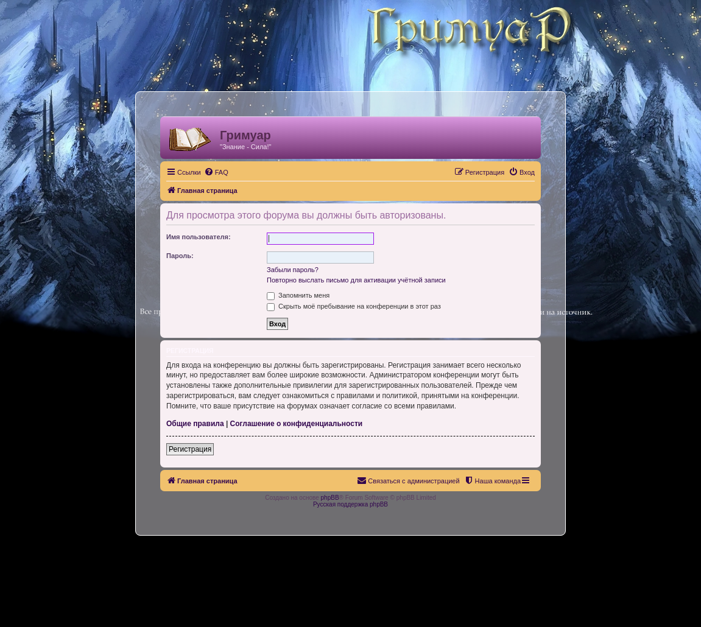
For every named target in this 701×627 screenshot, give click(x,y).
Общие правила (195, 423)
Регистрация (190, 449)
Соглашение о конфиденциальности (296, 423)
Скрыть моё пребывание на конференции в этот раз (354, 306)
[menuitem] (216, 172)
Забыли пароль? (293, 269)
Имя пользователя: (198, 236)
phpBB (330, 497)
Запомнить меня (298, 295)
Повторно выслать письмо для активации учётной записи (356, 280)
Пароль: (180, 255)
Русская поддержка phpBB (350, 504)
